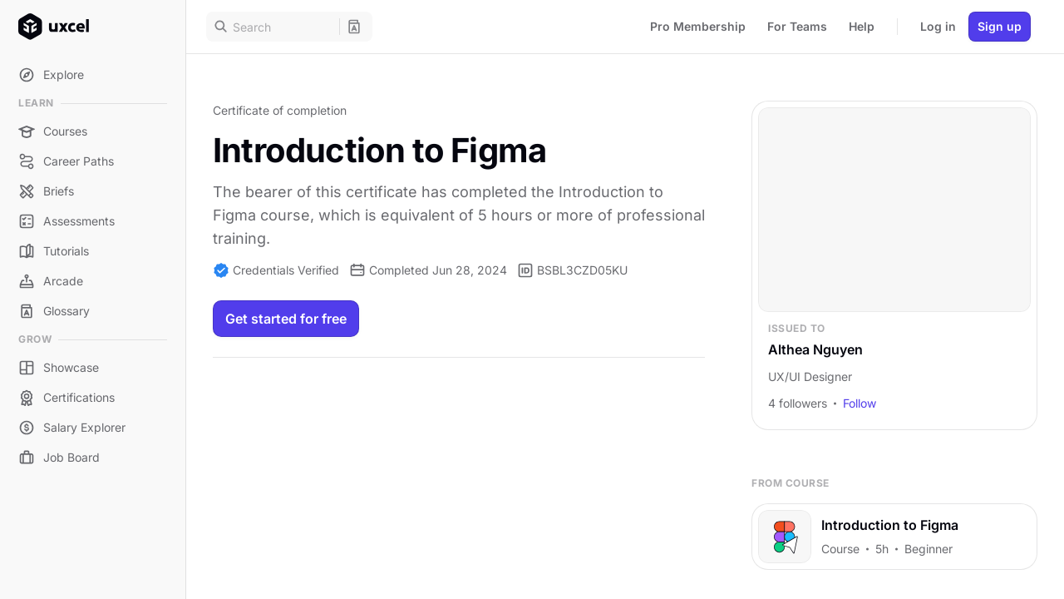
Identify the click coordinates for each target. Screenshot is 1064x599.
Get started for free (286, 318)
